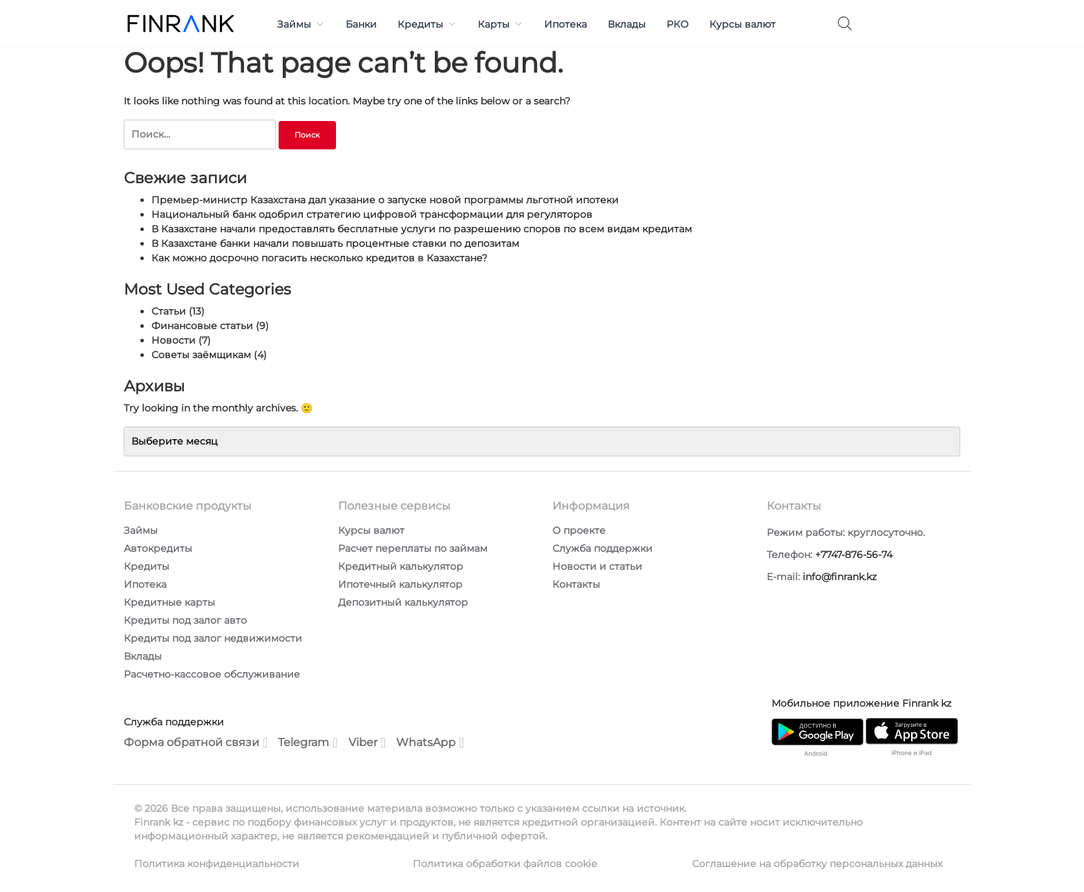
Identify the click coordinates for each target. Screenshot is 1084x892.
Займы (301, 24)
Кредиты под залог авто (185, 620)
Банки (361, 24)
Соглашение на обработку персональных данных (817, 863)
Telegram (307, 743)
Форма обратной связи (196, 743)
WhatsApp (430, 743)
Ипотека (565, 24)
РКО (677, 24)
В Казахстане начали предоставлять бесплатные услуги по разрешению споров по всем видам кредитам (421, 229)
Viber (367, 743)
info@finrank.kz (840, 576)
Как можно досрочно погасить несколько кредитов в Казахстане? (319, 258)
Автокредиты (158, 548)
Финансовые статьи (202, 325)
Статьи (168, 311)
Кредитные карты (169, 602)
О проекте (579, 530)
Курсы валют (742, 24)
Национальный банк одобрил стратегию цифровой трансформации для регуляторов (371, 214)
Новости (173, 340)
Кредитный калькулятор (400, 566)
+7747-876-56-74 (854, 554)
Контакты (576, 584)
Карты (500, 24)
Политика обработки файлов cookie (505, 863)
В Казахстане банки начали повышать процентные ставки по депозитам (335, 243)
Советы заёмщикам (201, 355)
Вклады (627, 24)
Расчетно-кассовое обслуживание (212, 674)
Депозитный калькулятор (403, 602)
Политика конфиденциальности (216, 863)
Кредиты (427, 24)
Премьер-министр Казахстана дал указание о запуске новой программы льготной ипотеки (385, 200)
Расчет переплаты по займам (412, 548)
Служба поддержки (602, 548)
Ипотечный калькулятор (400, 584)
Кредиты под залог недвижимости (213, 638)
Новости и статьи (597, 566)
